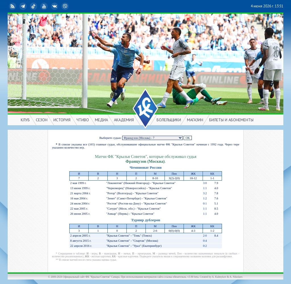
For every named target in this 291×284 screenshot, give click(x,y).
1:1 (205, 188)
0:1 (205, 203)
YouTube (44, 6)
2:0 (205, 235)
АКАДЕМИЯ (124, 119)
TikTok (34, 6)
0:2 (205, 245)
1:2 (205, 198)
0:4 (205, 240)
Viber (65, 6)
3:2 (205, 193)
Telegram (23, 6)
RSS (13, 6)
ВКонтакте (55, 6)
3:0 (205, 183)
